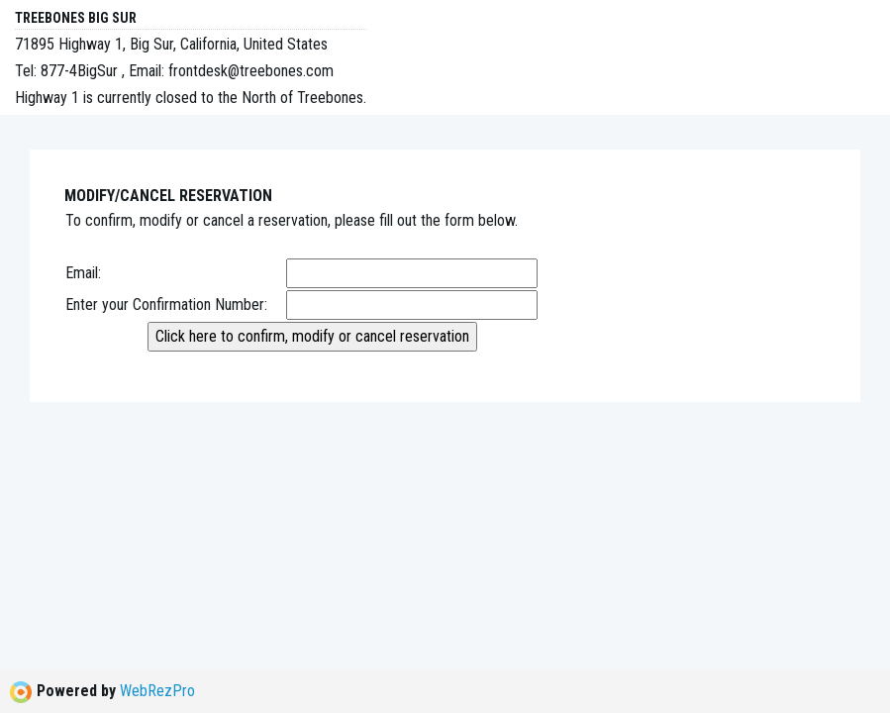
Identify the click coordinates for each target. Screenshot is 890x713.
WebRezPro (157, 690)
